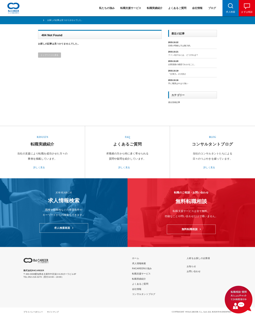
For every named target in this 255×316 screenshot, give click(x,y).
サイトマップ (53, 312)
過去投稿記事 (174, 102)
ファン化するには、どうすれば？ (183, 55)
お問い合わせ (194, 271)
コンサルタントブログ (143, 294)
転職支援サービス (141, 273)
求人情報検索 (139, 263)
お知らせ (191, 266)
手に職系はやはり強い (178, 83)
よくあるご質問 (140, 284)
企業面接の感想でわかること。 (182, 64)
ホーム (135, 258)
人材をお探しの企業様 (198, 258)
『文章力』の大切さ (177, 74)
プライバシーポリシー (33, 312)
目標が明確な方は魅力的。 (180, 45)
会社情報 (136, 289)
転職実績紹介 (139, 279)
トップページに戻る (49, 55)
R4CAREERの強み (142, 268)
